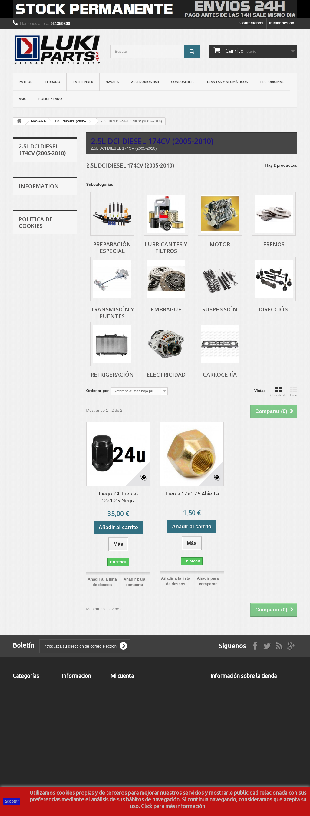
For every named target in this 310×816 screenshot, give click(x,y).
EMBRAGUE (34, 265)
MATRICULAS (25, 770)
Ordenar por (97, 390)
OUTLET (20, 777)
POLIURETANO (50, 98)
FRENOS (31, 237)
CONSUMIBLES (183, 81)
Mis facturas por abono (132, 701)
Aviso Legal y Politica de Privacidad (74, 741)
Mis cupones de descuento (135, 725)
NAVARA (112, 81)
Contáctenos (251, 23)
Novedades (72, 699)
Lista (293, 391)
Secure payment (37, 430)
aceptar (12, 801)
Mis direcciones (125, 709)
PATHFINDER (83, 81)
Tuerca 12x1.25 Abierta (191, 493)
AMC (22, 98)
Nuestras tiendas (38, 439)
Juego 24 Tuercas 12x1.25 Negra (118, 497)
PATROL (25, 81)
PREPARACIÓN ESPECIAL (35, 195)
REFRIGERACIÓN (39, 293)
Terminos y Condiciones (44, 388)
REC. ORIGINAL (272, 81)
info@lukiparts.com (250, 728)
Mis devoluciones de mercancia (140, 693)
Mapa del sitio (75, 770)
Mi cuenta (122, 676)
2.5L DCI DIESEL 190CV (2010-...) (40, 326)
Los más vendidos (79, 706)
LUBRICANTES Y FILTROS (36, 214)
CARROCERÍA (36, 312)
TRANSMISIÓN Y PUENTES (36, 251)
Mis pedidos (121, 685)
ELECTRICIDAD (37, 302)
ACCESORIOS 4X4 (145, 81)
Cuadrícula (278, 391)
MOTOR (30, 227)
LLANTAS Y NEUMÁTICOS (227, 81)
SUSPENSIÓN (35, 274)
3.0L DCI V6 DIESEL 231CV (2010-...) (36, 344)
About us (31, 421)
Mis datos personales (130, 717)
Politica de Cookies (36, 465)
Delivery (30, 412)
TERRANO (52, 81)
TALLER (20, 762)
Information (39, 372)
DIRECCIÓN (34, 283)
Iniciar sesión (281, 23)
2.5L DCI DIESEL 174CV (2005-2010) (40, 177)
